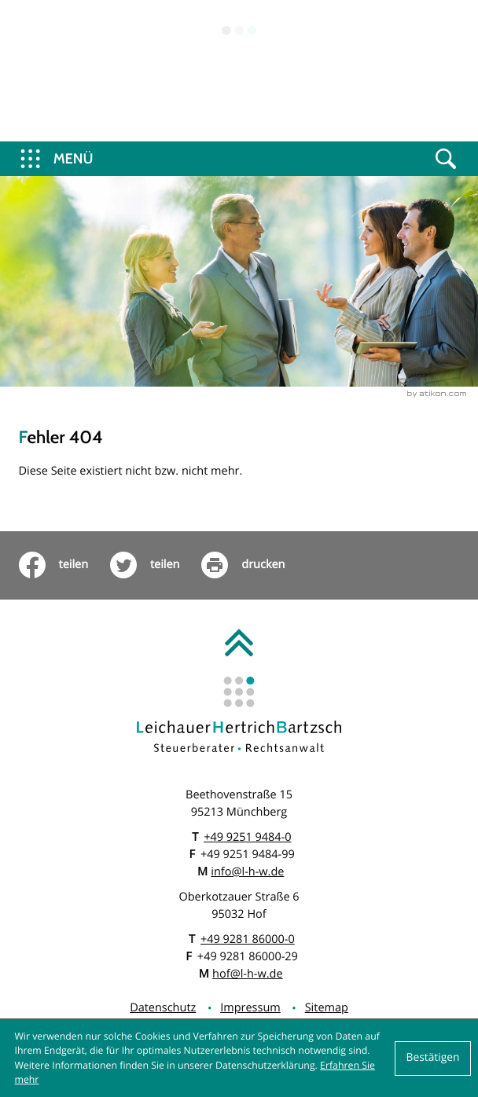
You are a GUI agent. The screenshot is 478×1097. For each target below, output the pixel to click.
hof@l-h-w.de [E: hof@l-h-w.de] (247, 974)
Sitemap (326, 1007)
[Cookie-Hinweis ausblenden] (433, 1058)
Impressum (250, 1007)
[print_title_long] (254, 565)
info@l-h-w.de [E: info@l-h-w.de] (247, 871)
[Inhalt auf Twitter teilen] (155, 565)
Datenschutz (163, 1007)
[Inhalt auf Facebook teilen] (64, 565)
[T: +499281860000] (247, 939)
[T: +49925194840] (247, 837)
